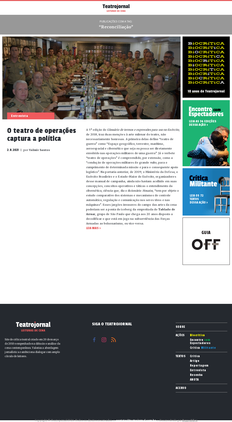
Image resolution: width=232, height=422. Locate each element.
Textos (181, 356)
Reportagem (199, 365)
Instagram (104, 339)
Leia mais (92, 228)
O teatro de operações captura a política (41, 134)
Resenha (196, 375)
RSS (113, 339)
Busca (222, 7)
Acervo (181, 388)
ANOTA (194, 379)
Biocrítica (197, 335)
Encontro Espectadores (200, 341)
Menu (9, 7)
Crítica (203, 347)
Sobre (180, 327)
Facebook (94, 339)
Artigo (195, 361)
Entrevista (198, 370)
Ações (180, 335)
